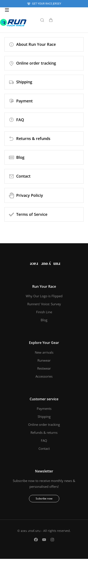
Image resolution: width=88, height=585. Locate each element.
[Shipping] (44, 82)
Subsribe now (44, 498)
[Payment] (44, 101)
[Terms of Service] (44, 214)
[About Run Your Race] (44, 44)
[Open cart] (51, 20)
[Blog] (44, 157)
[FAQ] (44, 120)
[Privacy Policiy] (44, 195)
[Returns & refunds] (44, 138)
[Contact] (44, 176)
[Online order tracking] (44, 63)
